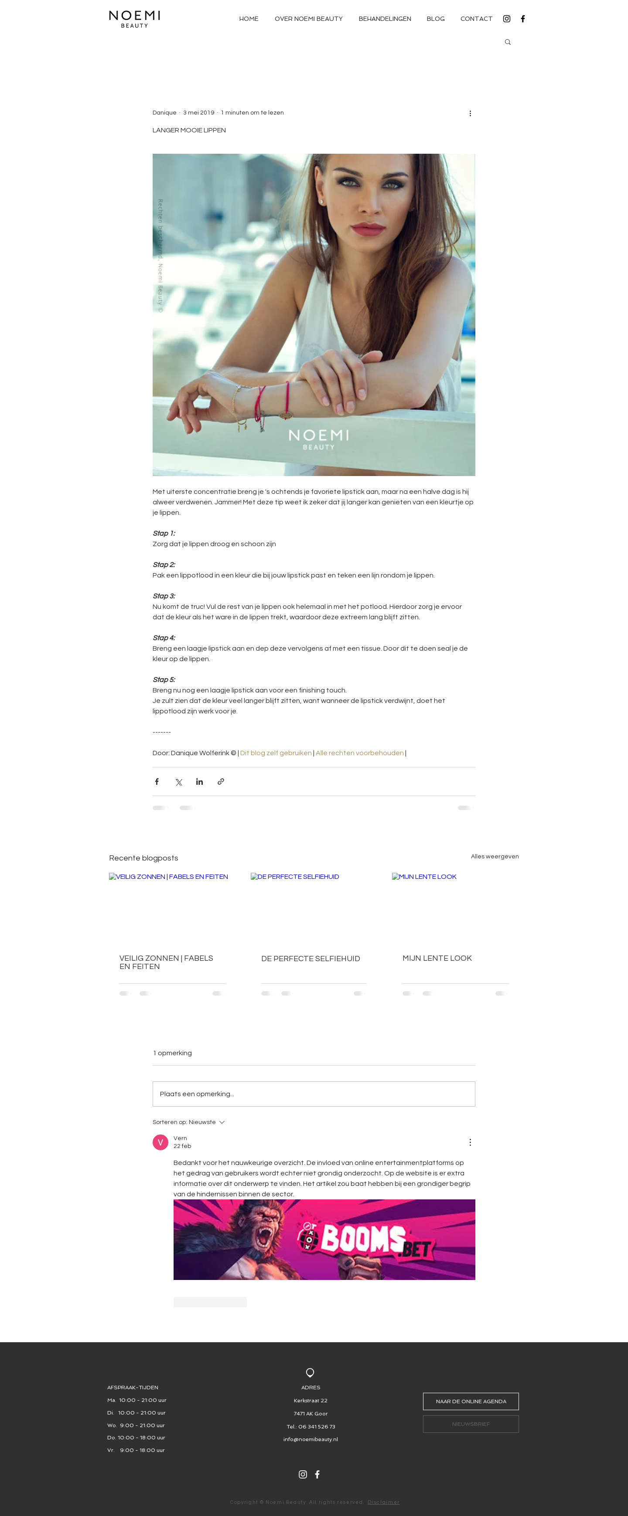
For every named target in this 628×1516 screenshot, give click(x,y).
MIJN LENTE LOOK (437, 958)
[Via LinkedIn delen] (199, 781)
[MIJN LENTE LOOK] (455, 908)
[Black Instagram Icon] (507, 19)
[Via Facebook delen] (157, 781)
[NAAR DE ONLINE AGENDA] (471, 1401)
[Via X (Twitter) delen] (178, 781)
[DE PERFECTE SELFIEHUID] (314, 908)
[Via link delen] (221, 781)
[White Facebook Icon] (317, 1474)
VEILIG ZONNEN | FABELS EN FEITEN (166, 962)
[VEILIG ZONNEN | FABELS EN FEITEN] (172, 908)
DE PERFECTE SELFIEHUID (310, 959)
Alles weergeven (495, 857)
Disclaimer (384, 1502)
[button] (508, 41)
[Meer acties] (470, 113)
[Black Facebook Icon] (523, 19)
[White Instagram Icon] (302, 1474)
